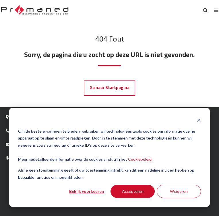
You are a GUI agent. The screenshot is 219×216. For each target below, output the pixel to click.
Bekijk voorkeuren (86, 191)
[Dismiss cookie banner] (199, 120)
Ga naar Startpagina (109, 87)
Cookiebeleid (140, 159)
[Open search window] (205, 10)
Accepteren (133, 191)
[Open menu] (216, 10)
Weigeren (179, 191)
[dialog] (109, 157)
